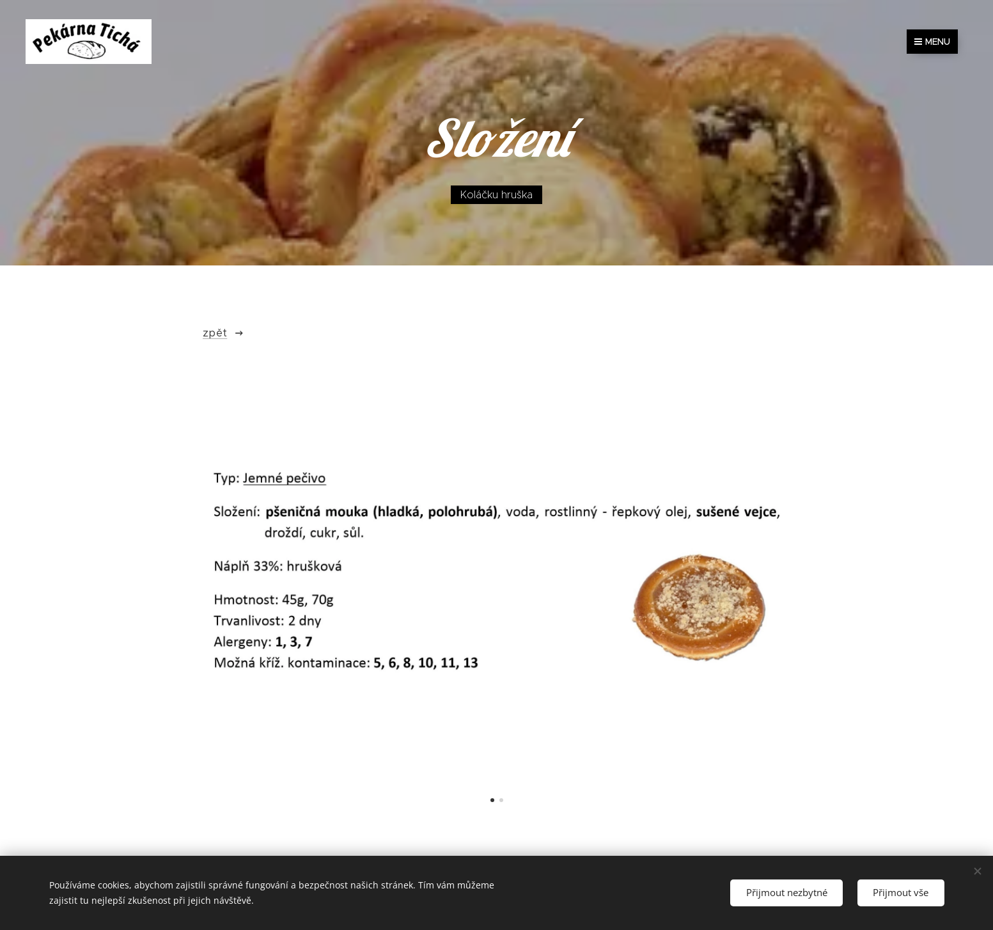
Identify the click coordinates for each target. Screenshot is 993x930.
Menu (932, 41)
